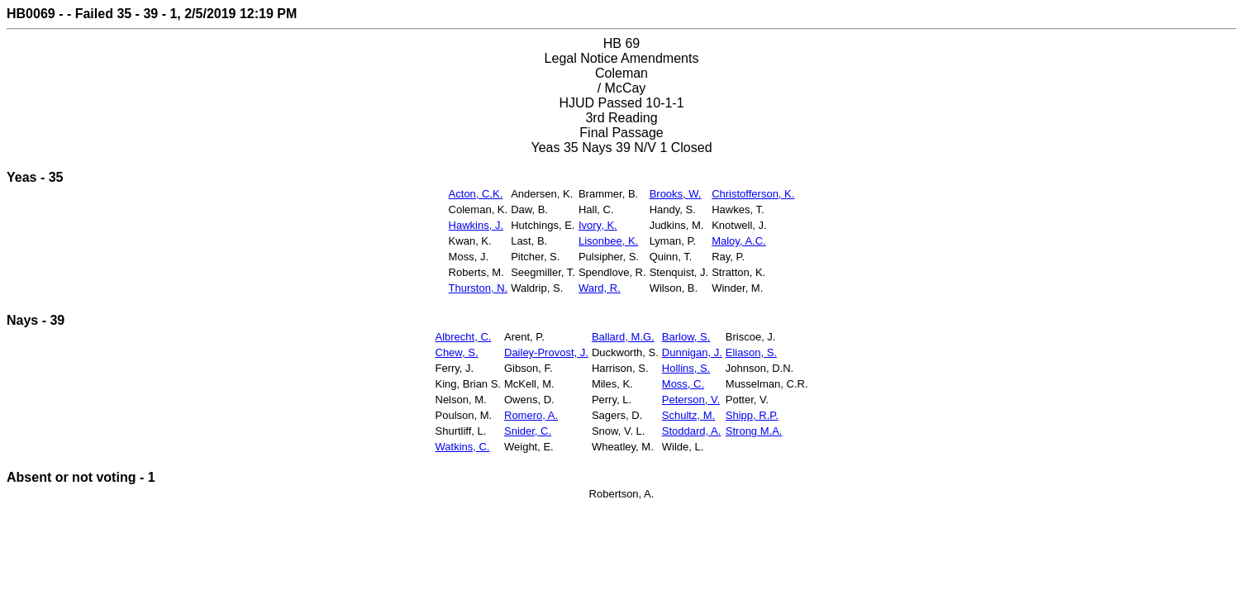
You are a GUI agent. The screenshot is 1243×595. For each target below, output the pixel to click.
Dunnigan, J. (692, 352)
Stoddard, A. (692, 431)
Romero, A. (531, 415)
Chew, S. (457, 352)
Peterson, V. (691, 399)
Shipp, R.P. (752, 415)
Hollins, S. (686, 368)
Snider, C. (527, 431)
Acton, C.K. (476, 194)
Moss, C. (683, 384)
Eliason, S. (751, 352)
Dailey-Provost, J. (546, 352)
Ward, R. (600, 288)
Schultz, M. (688, 415)
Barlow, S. (686, 337)
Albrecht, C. (464, 337)
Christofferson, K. (753, 194)
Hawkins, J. (476, 225)
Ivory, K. (598, 225)
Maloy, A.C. (739, 241)
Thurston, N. (478, 288)
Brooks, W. (676, 194)
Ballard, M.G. (623, 337)
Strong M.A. (754, 431)
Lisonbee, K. (608, 241)
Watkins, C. (463, 446)
